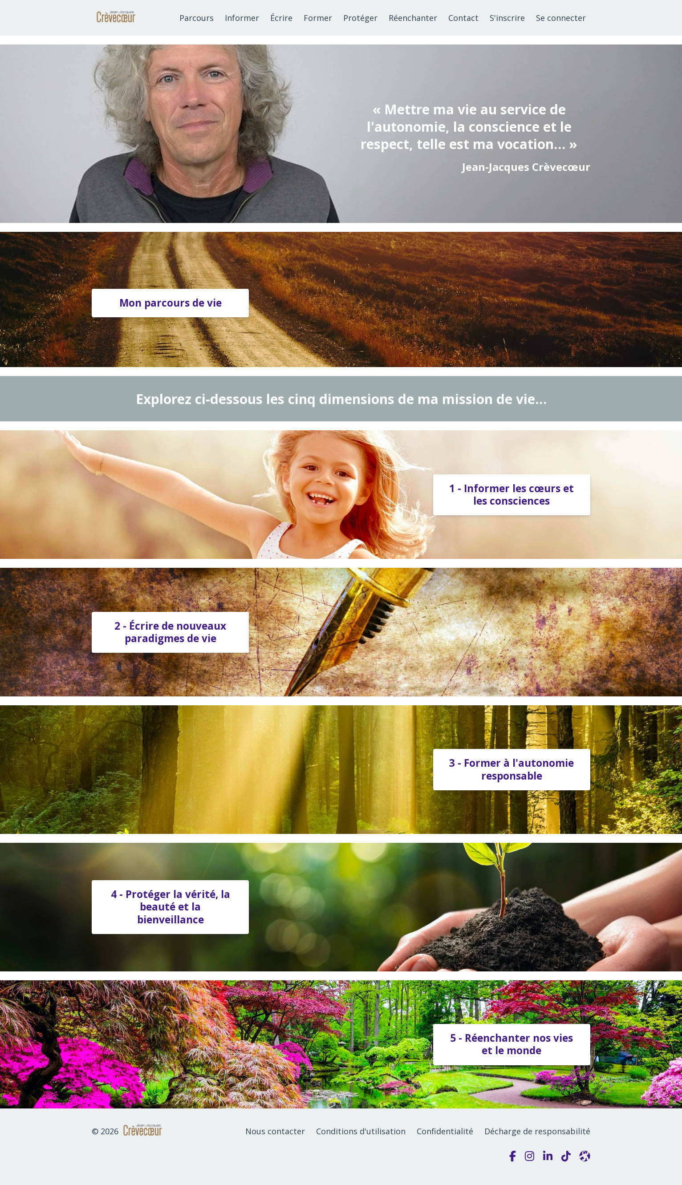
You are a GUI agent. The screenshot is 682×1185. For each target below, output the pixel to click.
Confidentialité (445, 1131)
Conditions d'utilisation (361, 1131)
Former (318, 17)
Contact (463, 17)
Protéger (360, 17)
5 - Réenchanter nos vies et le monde (511, 1044)
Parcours (196, 17)
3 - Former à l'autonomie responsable (511, 769)
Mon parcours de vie (170, 303)
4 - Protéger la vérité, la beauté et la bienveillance (170, 906)
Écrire (281, 17)
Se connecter (561, 17)
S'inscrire (507, 17)
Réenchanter (413, 17)
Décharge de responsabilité (537, 1131)
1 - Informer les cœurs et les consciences (511, 494)
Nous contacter (275, 1131)
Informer (242, 17)
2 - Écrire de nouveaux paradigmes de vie (170, 632)
